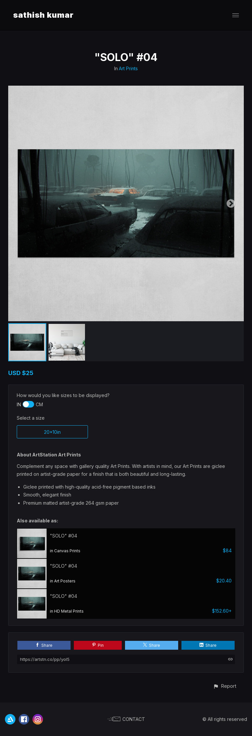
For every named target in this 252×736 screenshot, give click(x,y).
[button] (224, 686)
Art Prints (128, 68)
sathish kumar (43, 15)
